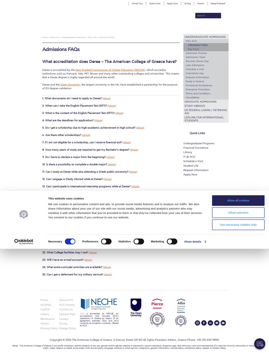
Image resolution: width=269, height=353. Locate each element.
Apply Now (172, 3)
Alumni (200, 3)
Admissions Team (195, 57)
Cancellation (193, 97)
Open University (70, 84)
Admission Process (196, 53)
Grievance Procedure (198, 89)
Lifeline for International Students (204, 119)
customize (253, 2)
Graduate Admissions (200, 101)
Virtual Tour (137, 3)
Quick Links (154, 3)
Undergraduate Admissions (205, 37)
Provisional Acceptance (199, 85)
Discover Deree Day (197, 61)
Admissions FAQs (197, 45)
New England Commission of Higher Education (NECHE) (110, 70)
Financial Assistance (195, 147)
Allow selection (238, 316)
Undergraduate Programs (198, 143)
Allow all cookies (238, 304)
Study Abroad (194, 106)
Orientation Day (195, 73)
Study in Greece (195, 81)
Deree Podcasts (218, 3)
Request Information (197, 77)
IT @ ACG (189, 156)
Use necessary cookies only (238, 328)
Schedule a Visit (195, 69)
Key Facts (193, 49)
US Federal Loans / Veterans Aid (205, 112)
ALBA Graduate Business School (151, 27)
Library (187, 152)
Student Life (190, 165)
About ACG (84, 27)
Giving (187, 3)
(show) (106, 98)
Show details (192, 345)
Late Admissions (195, 65)
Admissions (101, 27)
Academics (119, 27)
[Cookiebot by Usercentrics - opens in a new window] (24, 346)
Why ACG (191, 41)
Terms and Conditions (198, 93)
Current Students (188, 27)
